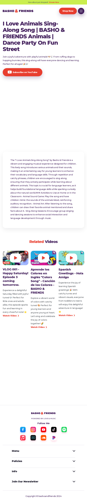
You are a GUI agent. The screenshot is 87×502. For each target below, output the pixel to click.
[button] (81, 11)
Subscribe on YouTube (22, 72)
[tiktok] (54, 429)
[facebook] (23, 429)
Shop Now (67, 11)
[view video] (15, 277)
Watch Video (11, 315)
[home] (18, 11)
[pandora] (54, 437)
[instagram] (33, 429)
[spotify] (64, 429)
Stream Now (54, 2)
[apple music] (23, 437)
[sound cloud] (43, 437)
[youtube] (43, 429)
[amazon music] (33, 437)
